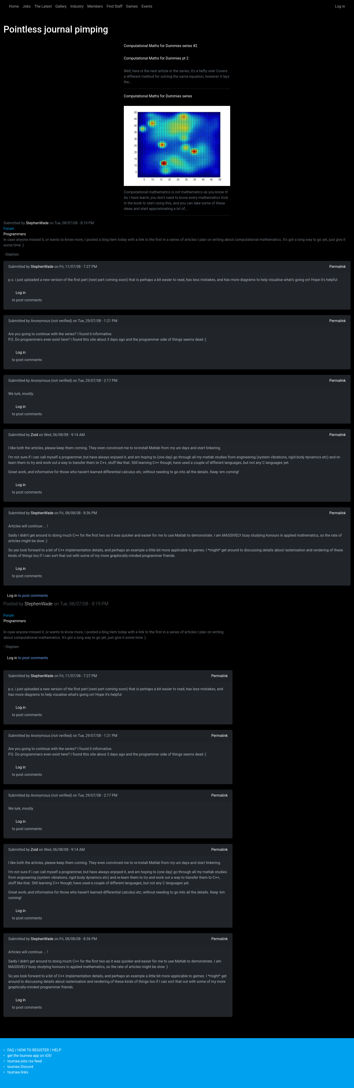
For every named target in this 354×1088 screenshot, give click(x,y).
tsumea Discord (20, 1066)
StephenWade (37, 223)
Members (95, 6)
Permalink (337, 266)
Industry (77, 6)
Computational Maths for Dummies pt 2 (156, 58)
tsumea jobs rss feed (24, 1061)
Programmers (14, 234)
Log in (340, 6)
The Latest (43, 6)
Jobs (27, 6)
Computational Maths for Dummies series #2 (160, 46)
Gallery (61, 6)
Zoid (34, 435)
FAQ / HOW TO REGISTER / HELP (34, 1050)
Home (14, 6)
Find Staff (114, 6)
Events (146, 6)
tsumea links (17, 1072)
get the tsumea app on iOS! (29, 1055)
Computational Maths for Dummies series (158, 96)
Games (132, 6)
